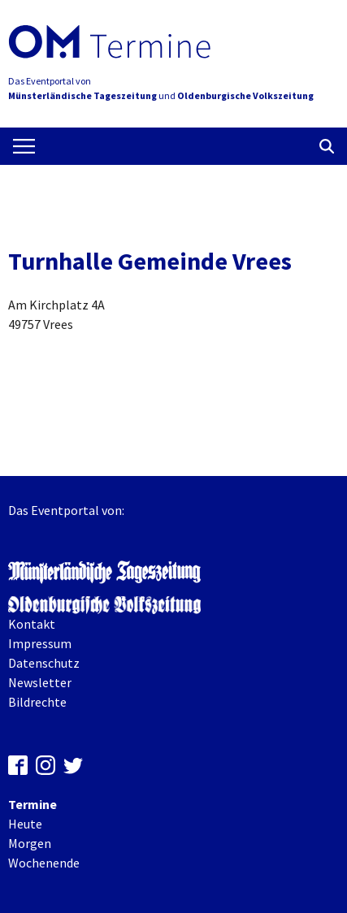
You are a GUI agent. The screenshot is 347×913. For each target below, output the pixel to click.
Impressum (40, 643)
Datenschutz (44, 663)
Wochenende (44, 863)
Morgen (29, 843)
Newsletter (40, 682)
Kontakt (31, 624)
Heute (25, 824)
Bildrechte (37, 702)
